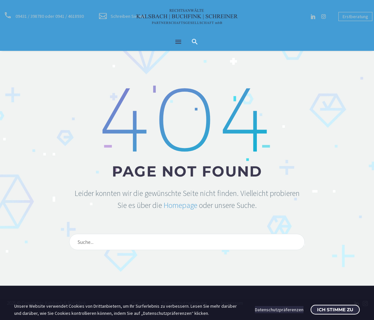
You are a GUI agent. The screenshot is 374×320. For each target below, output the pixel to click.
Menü (178, 42)
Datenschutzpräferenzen (279, 310)
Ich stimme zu (335, 310)
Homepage (180, 205)
